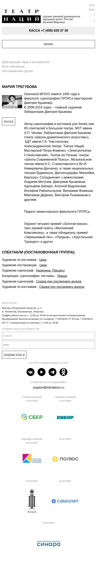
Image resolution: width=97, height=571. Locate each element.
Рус (92, 5)
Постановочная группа (17, 71)
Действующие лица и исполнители (25, 62)
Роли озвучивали (13, 66)
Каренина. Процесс (50, 270)
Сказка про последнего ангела (58, 281)
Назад (8, 121)
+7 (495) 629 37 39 (54, 30)
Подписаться (14, 355)
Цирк (43, 259)
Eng (92, 9)
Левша (62, 276)
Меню (48, 44)
